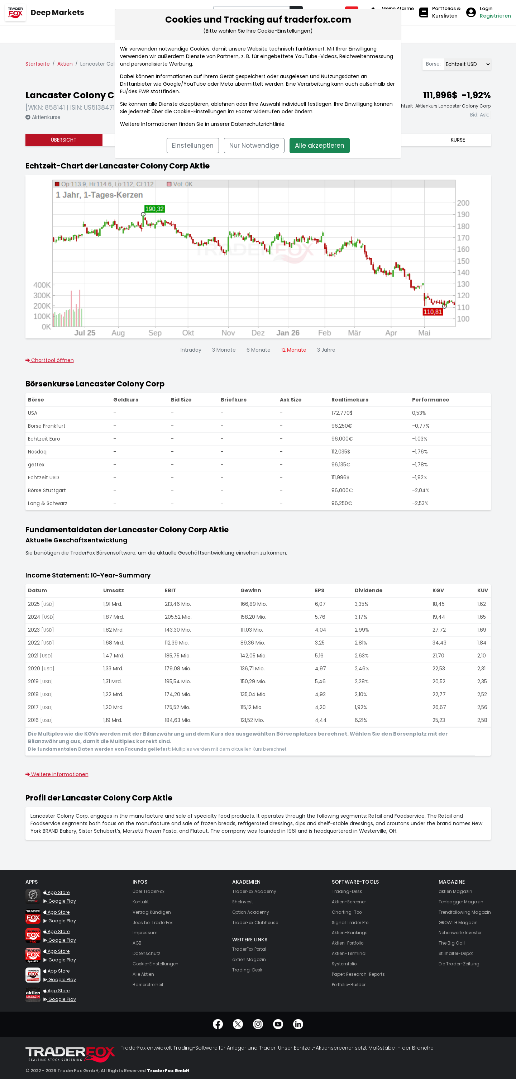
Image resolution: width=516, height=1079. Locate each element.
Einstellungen (193, 145)
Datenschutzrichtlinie (258, 124)
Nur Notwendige (254, 145)
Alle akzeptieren (319, 145)
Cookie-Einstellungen (199, 111)
